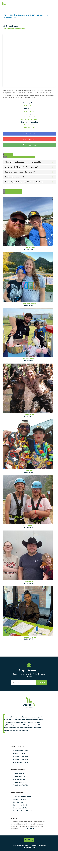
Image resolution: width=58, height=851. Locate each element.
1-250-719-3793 (29, 583)
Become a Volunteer (19, 753)
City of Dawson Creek (20, 805)
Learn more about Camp (21, 759)
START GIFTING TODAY (26, 828)
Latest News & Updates (20, 762)
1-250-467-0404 (29, 305)
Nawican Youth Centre (20, 799)
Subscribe (41, 682)
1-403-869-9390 (29, 528)
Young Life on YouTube (20, 785)
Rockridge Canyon (19, 779)
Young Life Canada (19, 773)
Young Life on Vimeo (20, 782)
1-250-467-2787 (29, 249)
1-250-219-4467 (29, 361)
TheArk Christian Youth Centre (23, 796)
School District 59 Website (21, 808)
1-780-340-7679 (29, 416)
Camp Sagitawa (18, 802)
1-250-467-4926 (29, 639)
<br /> (29, 60)
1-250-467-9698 (29, 472)
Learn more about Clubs (21, 756)
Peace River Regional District (22, 811)
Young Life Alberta (19, 776)
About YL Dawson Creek (21, 750)
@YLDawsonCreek (29, 133)
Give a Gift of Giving (29, 145)
